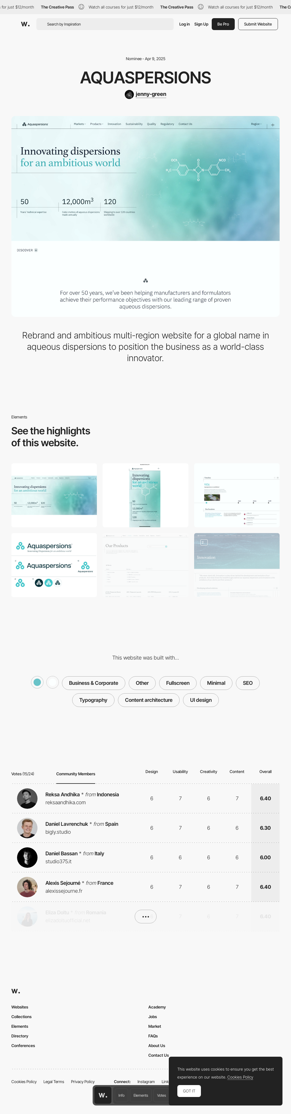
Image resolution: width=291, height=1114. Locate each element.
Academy (157, 1007)
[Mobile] (145, 495)
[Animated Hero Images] (237, 565)
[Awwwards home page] (102, 1095)
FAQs (153, 1035)
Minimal (216, 683)
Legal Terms (53, 1081)
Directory (19, 1035)
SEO (248, 683)
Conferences (23, 1045)
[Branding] (54, 565)
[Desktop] (54, 495)
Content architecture (148, 700)
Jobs (152, 1016)
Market (154, 1026)
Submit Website (258, 24)
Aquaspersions (145, 77)
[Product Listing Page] (145, 565)
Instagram (146, 1081)
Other (142, 683)
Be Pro (223, 24)
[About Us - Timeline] (237, 495)
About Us (156, 1045)
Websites (19, 1007)
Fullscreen (178, 683)
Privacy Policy (83, 1081)
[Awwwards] (25, 24)
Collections (21, 1016)
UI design (201, 700)
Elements (141, 1095)
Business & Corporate (93, 683)
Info (121, 1095)
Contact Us (158, 1055)
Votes (161, 1095)
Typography (93, 700)
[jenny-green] (145, 94)
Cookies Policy (24, 1081)
